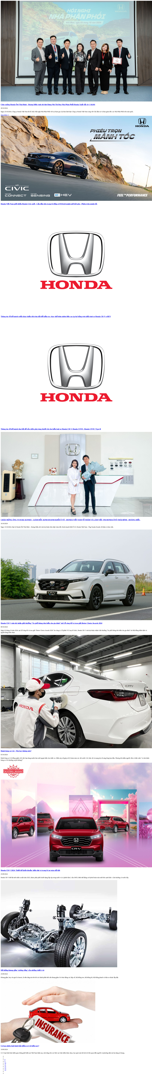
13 (5, 1068)
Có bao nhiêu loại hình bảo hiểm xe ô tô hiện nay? (20, 1046)
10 (5, 1063)
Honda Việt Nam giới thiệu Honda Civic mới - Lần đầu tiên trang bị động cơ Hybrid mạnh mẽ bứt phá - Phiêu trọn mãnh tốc (49, 204)
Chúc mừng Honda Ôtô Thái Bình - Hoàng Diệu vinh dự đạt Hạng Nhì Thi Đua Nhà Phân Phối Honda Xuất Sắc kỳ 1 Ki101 (48, 105)
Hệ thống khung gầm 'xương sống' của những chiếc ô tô (22, 970)
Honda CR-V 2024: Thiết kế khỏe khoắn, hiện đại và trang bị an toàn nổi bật (30, 870)
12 (5, 1066)
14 (5, 1070)
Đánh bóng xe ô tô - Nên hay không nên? (16, 751)
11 (5, 1065)
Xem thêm (5, 115)
